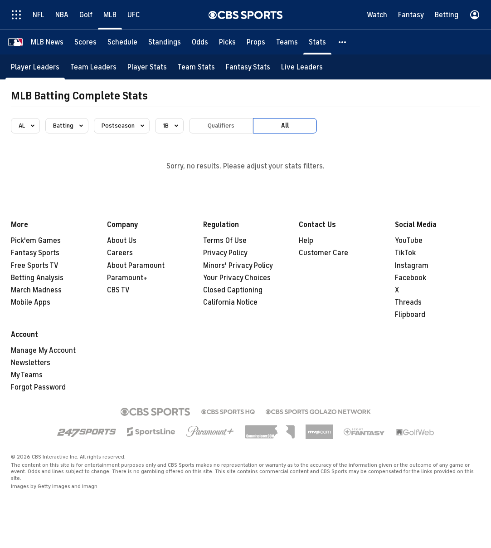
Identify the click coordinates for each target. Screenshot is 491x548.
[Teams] (287, 42)
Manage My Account (43, 350)
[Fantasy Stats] (248, 66)
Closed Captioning (233, 290)
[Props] (256, 42)
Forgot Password (38, 387)
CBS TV (118, 290)
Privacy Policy (225, 252)
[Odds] (200, 42)
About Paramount (136, 265)
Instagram (411, 265)
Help (306, 240)
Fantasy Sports (35, 252)
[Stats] (317, 42)
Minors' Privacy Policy (238, 265)
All (285, 125)
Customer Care (323, 252)
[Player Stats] (147, 66)
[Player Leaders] (35, 66)
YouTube (409, 240)
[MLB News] (47, 42)
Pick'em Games (36, 240)
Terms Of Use (225, 240)
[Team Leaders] (93, 66)
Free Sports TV (34, 265)
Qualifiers (221, 125)
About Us (121, 240)
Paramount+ (127, 277)
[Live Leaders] (302, 66)
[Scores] (85, 42)
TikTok (405, 252)
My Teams (27, 375)
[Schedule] (122, 42)
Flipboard (410, 314)
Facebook (410, 277)
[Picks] (227, 42)
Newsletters (30, 362)
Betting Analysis (37, 277)
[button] (342, 42)
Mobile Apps (30, 302)
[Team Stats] (196, 66)
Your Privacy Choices (237, 277)
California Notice (230, 302)
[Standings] (164, 42)
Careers (120, 252)
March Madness (36, 290)
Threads (408, 302)
